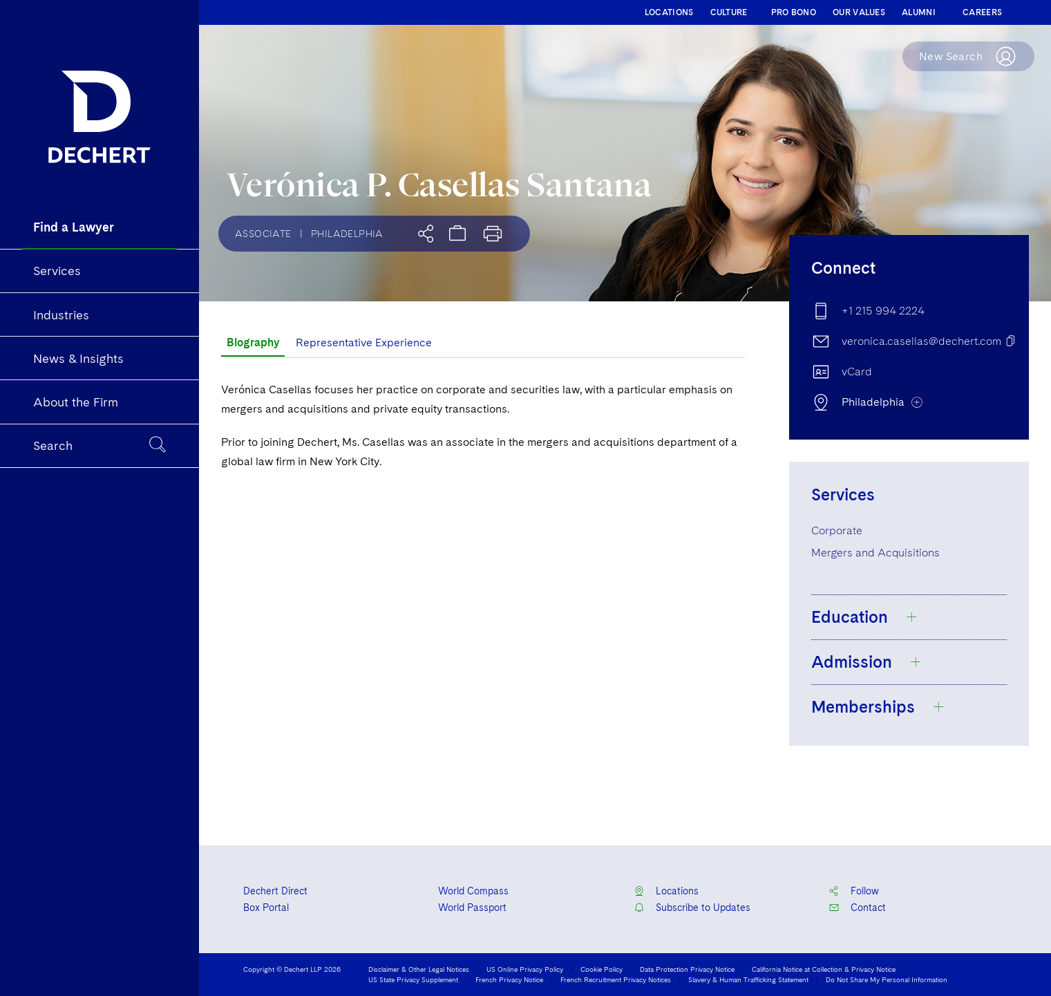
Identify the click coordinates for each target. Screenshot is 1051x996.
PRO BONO (793, 12)
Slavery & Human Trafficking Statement (748, 979)
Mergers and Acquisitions (875, 552)
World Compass (473, 890)
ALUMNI (919, 12)
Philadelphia (347, 233)
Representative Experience (364, 342)
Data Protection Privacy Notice (687, 969)
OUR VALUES (859, 12)
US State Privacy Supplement (413, 979)
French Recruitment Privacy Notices (615, 979)
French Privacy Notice (509, 979)
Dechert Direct (275, 890)
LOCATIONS (669, 12)
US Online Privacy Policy (524, 969)
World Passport (472, 907)
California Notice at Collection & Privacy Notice (824, 969)
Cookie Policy (601, 969)
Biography (253, 342)
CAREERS (982, 12)
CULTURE (729, 12)
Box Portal (266, 907)
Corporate (836, 530)
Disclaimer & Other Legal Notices (418, 969)
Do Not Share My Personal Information (886, 979)
